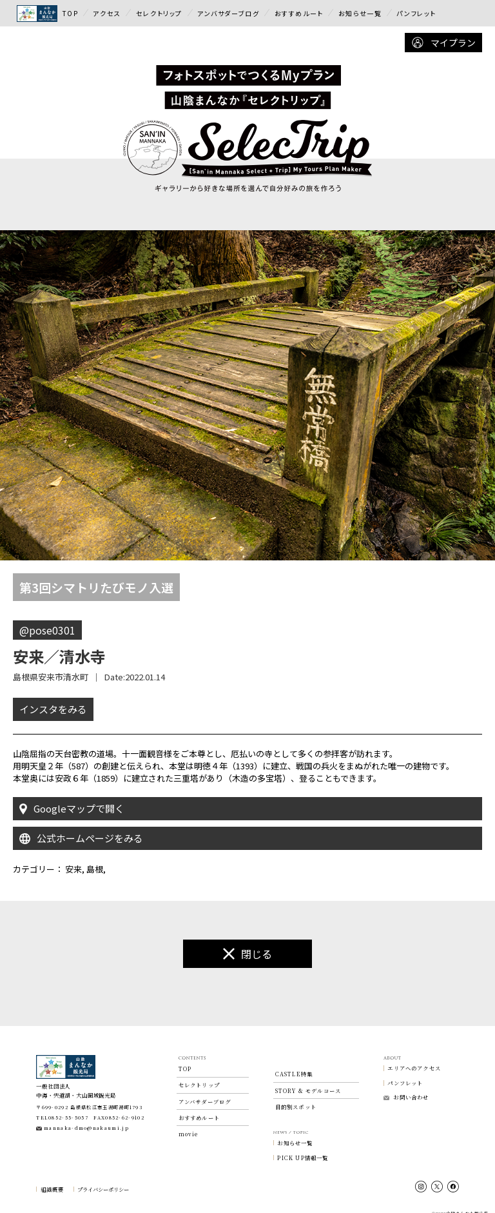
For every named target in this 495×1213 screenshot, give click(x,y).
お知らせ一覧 (360, 13)
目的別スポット (295, 1095)
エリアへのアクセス (414, 1056)
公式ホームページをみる (81, 826)
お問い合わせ (406, 1085)
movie (189, 1122)
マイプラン (443, 42)
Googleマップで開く (71, 797)
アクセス (107, 13)
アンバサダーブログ (228, 13)
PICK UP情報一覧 (302, 1146)
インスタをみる (53, 697)
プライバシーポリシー (103, 1177)
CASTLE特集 (294, 1062)
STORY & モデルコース (308, 1078)
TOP (71, 13)
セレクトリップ (159, 13)
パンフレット (416, 13)
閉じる (247, 942)
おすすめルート (299, 13)
